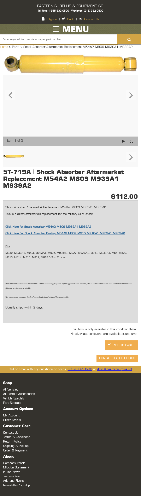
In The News (11, 472)
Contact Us (92, 19)
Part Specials (12, 402)
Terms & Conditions (16, 437)
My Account (11, 415)
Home (4, 46)
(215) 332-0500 (80, 369)
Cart (70, 19)
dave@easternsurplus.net (114, 369)
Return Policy (12, 441)
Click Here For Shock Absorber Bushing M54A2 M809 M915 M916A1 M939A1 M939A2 (65, 233)
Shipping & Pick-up (16, 446)
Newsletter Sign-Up (16, 485)
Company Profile (14, 463)
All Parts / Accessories (19, 394)
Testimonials (11, 476)
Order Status (12, 420)
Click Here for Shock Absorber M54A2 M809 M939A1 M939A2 (48, 226)
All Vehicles (10, 389)
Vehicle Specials (14, 398)
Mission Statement (16, 467)
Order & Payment (15, 450)
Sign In (52, 19)
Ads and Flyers (13, 480)
